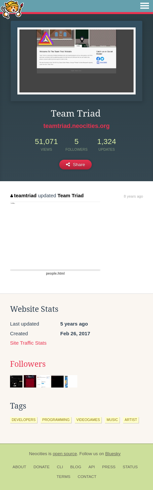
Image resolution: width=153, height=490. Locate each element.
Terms (63, 476)
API (91, 467)
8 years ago (133, 196)
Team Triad (71, 195)
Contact (87, 476)
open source (65, 453)
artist (131, 420)
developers (23, 420)
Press (109, 467)
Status (130, 467)
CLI (60, 467)
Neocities (38, 453)
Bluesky (113, 453)
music (112, 420)
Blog (75, 467)
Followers (28, 364)
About (19, 467)
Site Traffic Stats (28, 343)
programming (56, 420)
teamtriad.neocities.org (76, 126)
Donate (41, 467)
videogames (88, 420)
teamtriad (23, 195)
